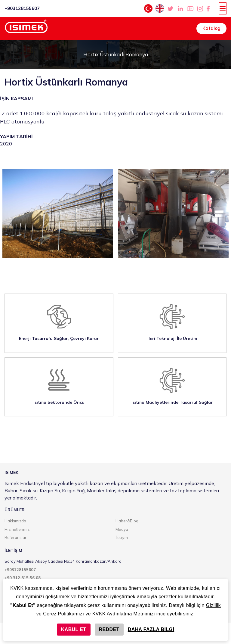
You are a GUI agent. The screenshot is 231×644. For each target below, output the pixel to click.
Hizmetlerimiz (17, 529)
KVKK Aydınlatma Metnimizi (123, 613)
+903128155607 (22, 8)
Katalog (211, 28)
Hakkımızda (15, 520)
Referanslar (15, 537)
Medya (122, 529)
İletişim (122, 537)
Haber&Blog (127, 520)
